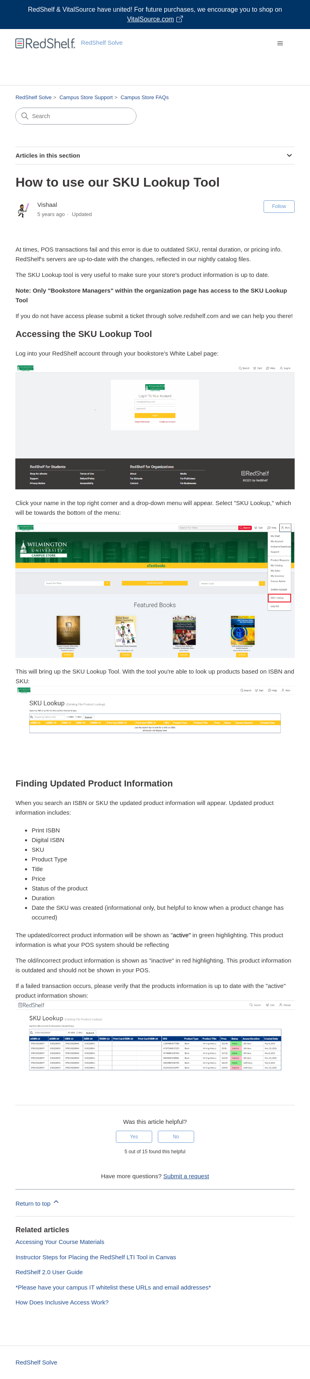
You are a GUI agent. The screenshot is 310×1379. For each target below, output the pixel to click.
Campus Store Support (86, 97)
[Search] (76, 116)
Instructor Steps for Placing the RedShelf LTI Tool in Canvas (95, 1257)
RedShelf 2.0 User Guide (49, 1272)
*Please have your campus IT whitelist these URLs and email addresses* (113, 1287)
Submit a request (186, 1176)
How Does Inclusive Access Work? (62, 1302)
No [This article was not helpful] (176, 1137)
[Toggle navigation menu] (280, 43)
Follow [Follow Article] (279, 206)
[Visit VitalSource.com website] (155, 14)
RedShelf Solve (33, 97)
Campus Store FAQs (145, 97)
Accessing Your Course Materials (59, 1241)
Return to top (37, 1202)
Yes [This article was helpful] (134, 1137)
